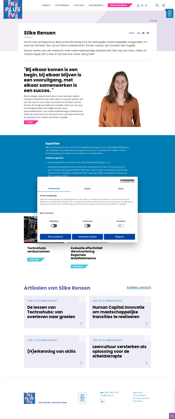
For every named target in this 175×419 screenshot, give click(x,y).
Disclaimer (138, 401)
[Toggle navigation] (163, 5)
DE (146, 5)
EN (142, 5)
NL (138, 5)
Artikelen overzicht (139, 287)
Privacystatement (141, 398)
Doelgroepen (96, 5)
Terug (154, 20)
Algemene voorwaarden (139, 394)
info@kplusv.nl (106, 395)
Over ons (78, 5)
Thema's (46, 5)
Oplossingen (61, 5)
